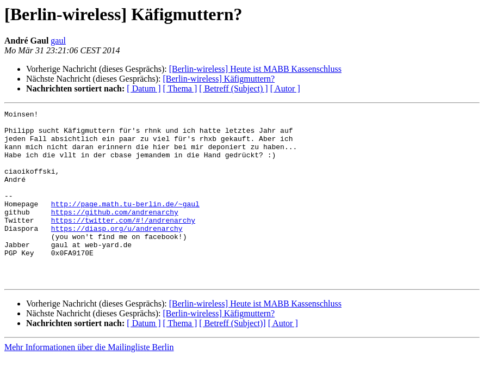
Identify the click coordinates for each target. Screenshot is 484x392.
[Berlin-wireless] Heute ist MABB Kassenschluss (255, 69)
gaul (58, 40)
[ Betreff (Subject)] (232, 357)
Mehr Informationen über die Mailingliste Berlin (88, 381)
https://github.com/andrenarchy (114, 233)
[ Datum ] (143, 88)
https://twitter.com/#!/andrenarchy (123, 243)
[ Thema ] (180, 88)
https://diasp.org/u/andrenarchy (117, 253)
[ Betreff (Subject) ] (233, 88)
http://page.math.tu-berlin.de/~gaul (125, 223)
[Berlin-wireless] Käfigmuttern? (219, 78)
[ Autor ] (285, 88)
